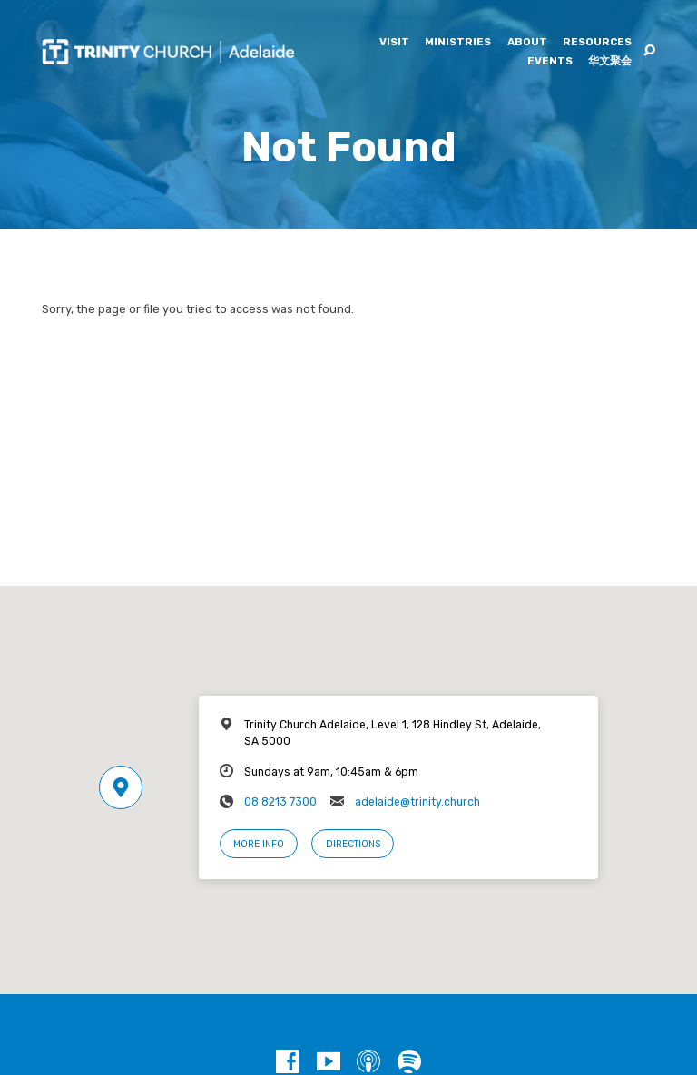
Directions (353, 844)
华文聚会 (610, 61)
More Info (258, 844)
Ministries (458, 42)
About (527, 42)
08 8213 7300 (280, 802)
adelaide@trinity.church (417, 802)
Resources (597, 42)
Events (550, 61)
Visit (394, 42)
